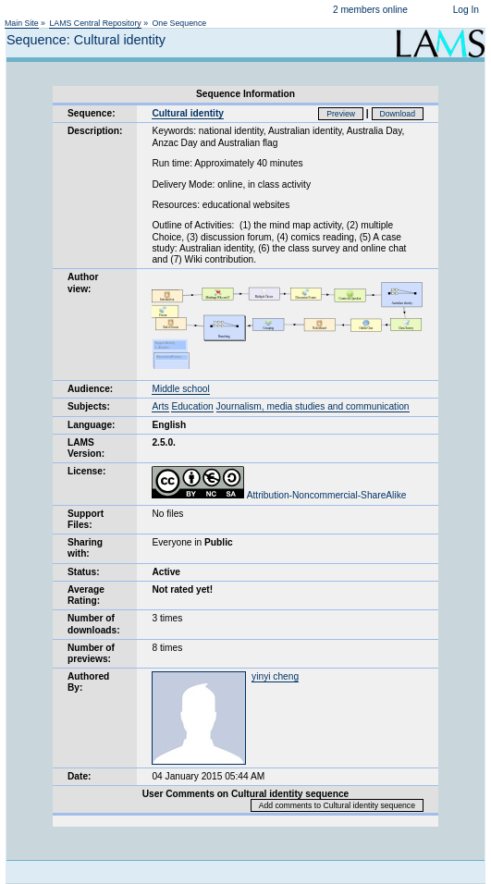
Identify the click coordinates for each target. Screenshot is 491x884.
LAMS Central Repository (95, 23)
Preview (340, 113)
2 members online (370, 10)
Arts (160, 406)
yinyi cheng (275, 676)
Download (398, 113)
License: (86, 471)
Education (192, 406)
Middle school (180, 389)
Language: (92, 425)
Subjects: (89, 406)
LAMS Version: (86, 448)
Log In (466, 10)
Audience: (90, 389)
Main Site (22, 23)
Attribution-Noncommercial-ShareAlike (279, 495)
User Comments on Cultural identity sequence (246, 794)
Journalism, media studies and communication (313, 406)
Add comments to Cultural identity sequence (337, 805)
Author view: (83, 282)
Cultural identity (188, 113)
